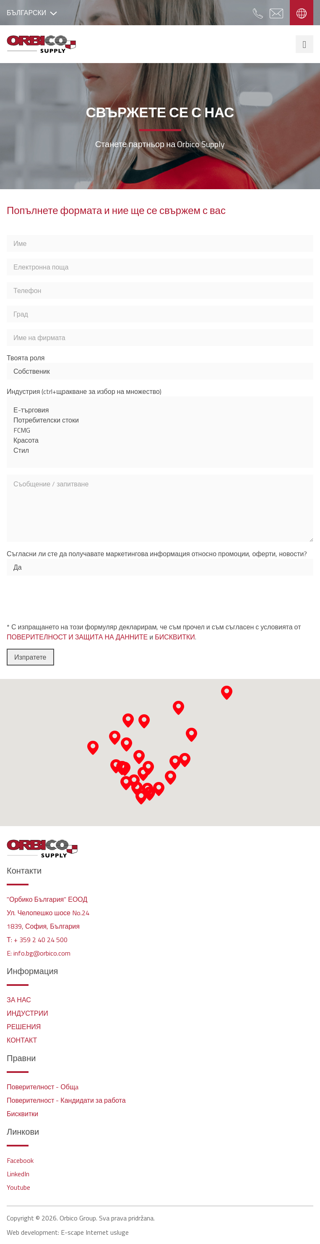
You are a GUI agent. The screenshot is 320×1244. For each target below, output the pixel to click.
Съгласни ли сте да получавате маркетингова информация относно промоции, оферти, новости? (157, 554)
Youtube (18, 1187)
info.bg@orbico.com (41, 953)
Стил (160, 450)
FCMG (160, 430)
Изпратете (30, 657)
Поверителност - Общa (42, 1087)
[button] (150, 794)
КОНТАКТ (22, 1040)
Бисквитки (22, 1114)
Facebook (20, 1160)
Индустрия (84, 391)
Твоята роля (25, 358)
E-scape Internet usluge (95, 1232)
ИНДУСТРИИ (27, 1013)
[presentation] (70, 598)
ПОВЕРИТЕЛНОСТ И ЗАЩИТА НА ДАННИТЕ (77, 637)
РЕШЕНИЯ (24, 1027)
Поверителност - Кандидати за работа (66, 1100)
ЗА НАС (19, 1000)
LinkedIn (18, 1174)
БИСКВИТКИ (175, 637)
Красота (160, 440)
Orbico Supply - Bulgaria (41, 44)
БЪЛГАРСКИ (32, 13)
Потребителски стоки (160, 420)
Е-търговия (160, 410)
